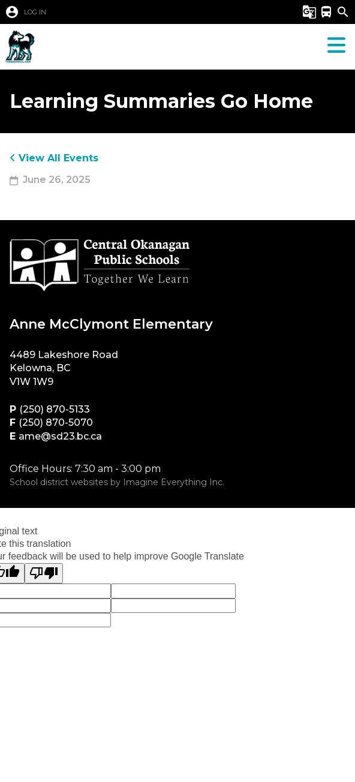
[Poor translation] (44, 573)
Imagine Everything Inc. (173, 482)
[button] (125, 12)
